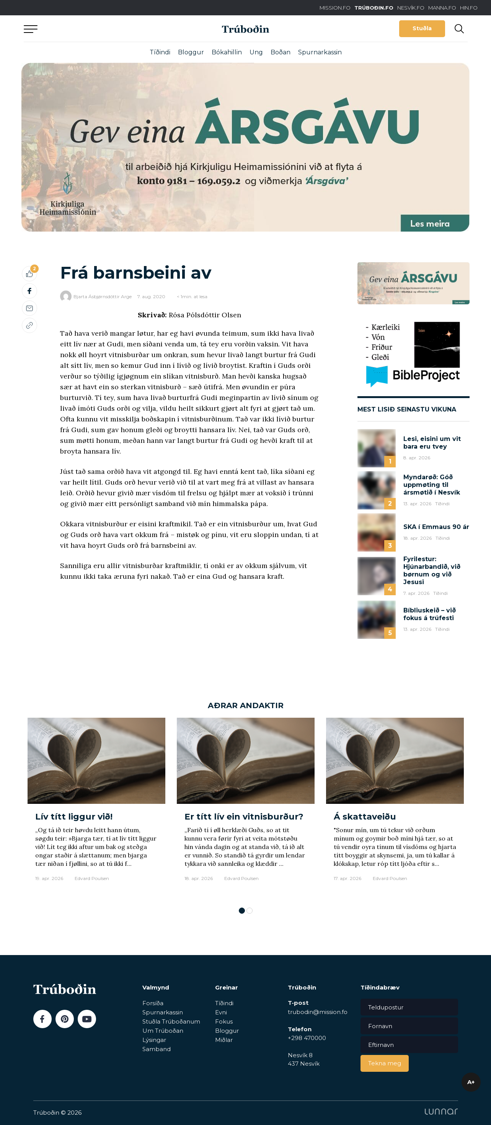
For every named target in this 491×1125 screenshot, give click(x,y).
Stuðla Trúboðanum (171, 1021)
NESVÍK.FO (410, 8)
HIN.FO (469, 8)
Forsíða (152, 1003)
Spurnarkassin (320, 52)
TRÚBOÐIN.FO (373, 8)
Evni (221, 1012)
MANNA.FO (442, 8)
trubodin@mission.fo (317, 1012)
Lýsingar (154, 1039)
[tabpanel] (96, 808)
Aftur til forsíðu (94, 28)
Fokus (224, 1021)
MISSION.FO (335, 8)
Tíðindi (160, 52)
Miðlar (224, 1039)
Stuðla (422, 28)
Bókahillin (227, 52)
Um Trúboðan (162, 1030)
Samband (156, 1049)
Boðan (280, 52)
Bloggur (191, 52)
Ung (256, 52)
